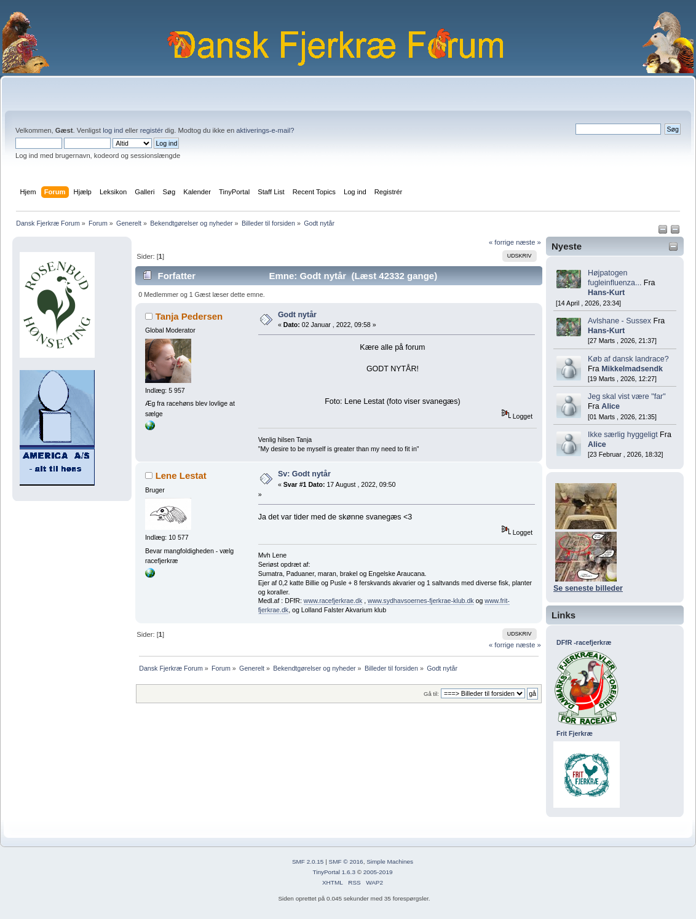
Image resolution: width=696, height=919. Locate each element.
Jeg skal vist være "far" (627, 396)
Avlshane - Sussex (619, 321)
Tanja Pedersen (189, 316)
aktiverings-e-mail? (265, 130)
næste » (528, 242)
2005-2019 (378, 872)
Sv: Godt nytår (304, 474)
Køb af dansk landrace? (628, 359)
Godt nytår (297, 314)
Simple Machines (389, 861)
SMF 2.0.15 (308, 861)
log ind (113, 130)
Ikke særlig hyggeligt (623, 434)
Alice (610, 406)
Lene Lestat (181, 475)
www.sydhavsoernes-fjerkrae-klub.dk (421, 600)
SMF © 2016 (346, 861)
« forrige (501, 242)
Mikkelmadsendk (632, 369)
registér (151, 130)
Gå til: (431, 693)
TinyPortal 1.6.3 (333, 872)
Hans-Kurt (606, 292)
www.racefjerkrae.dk (333, 600)
